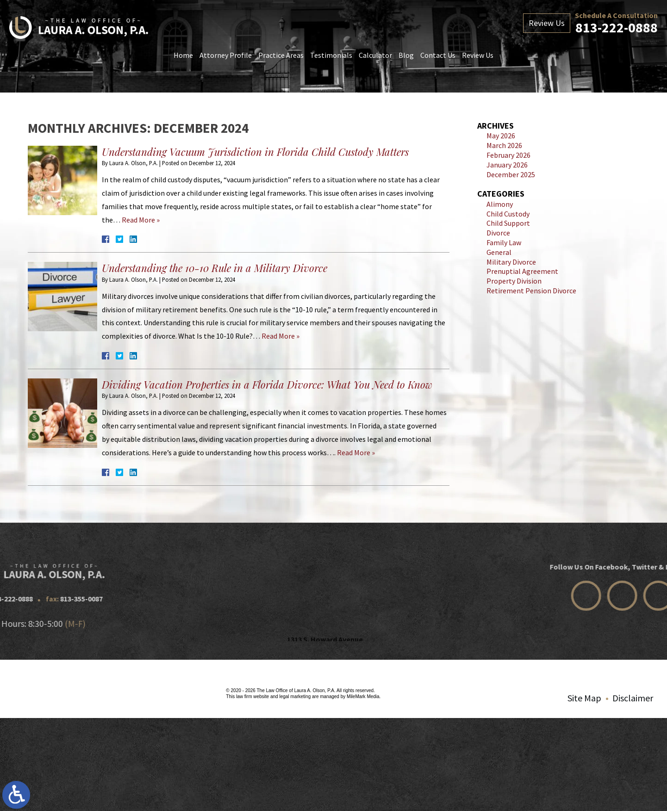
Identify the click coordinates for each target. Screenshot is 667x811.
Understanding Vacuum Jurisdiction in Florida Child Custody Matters (255, 152)
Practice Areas (281, 55)
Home (183, 55)
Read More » (141, 219)
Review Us (477, 55)
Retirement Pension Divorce (531, 290)
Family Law (503, 242)
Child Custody (508, 213)
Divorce (498, 232)
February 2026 (508, 155)
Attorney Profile (225, 55)
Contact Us (437, 55)
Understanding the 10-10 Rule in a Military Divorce (214, 268)
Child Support (508, 223)
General (498, 252)
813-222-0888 (616, 27)
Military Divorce (511, 261)
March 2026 (504, 145)
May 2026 (500, 135)
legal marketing (295, 696)
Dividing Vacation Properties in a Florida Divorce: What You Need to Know (267, 384)
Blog (406, 55)
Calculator (375, 55)
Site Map (584, 698)
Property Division (514, 280)
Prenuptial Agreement (522, 271)
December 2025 (510, 174)
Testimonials (331, 55)
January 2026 (507, 164)
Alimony (499, 204)
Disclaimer (632, 698)
